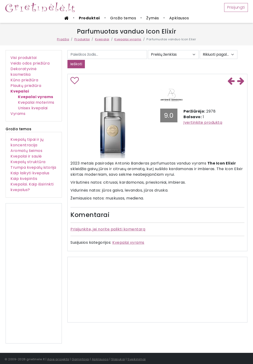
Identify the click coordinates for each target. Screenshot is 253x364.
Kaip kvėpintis (23, 178)
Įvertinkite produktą (202, 122)
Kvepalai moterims (36, 102)
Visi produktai (23, 57)
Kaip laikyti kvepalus (30, 173)
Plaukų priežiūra (25, 85)
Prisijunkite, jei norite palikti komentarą (107, 229)
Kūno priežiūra (24, 80)
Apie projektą (58, 359)
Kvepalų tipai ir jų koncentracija (27, 142)
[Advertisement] (34, 273)
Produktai (89, 18)
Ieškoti (76, 64)
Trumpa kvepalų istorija (33, 167)
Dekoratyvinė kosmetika (23, 71)
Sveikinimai (136, 359)
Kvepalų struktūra (28, 162)
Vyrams (17, 113)
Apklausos (179, 18)
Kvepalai (102, 39)
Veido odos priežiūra (30, 63)
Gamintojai (80, 359)
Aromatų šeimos (26, 150)
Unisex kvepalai (33, 108)
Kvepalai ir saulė (26, 156)
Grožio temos (123, 18)
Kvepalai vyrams (127, 39)
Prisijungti (236, 7)
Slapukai (118, 359)
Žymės (152, 18)
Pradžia (63, 39)
